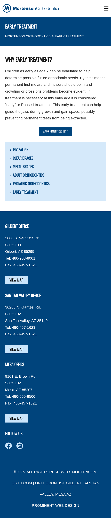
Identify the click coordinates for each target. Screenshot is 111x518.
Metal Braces (23, 167)
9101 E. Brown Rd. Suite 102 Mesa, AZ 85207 (21, 383)
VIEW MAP (16, 280)
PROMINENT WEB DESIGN (55, 505)
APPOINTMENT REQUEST (55, 131)
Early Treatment (25, 192)
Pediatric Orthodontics (31, 184)
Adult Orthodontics (28, 175)
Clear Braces (23, 158)
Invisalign (20, 150)
